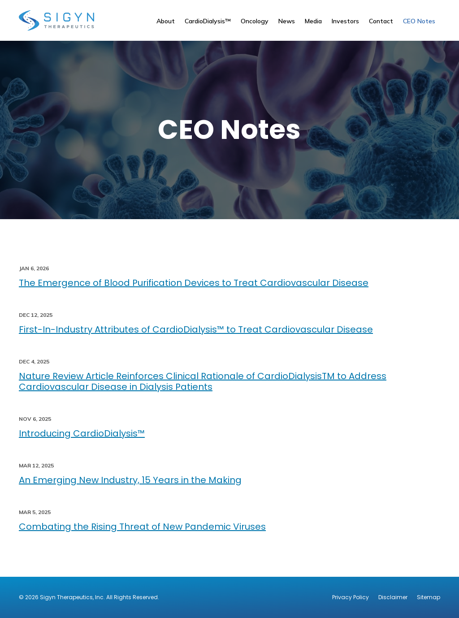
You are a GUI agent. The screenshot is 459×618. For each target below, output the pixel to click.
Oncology (254, 21)
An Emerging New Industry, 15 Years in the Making (130, 480)
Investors (345, 21)
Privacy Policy (350, 597)
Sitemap (428, 597)
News (286, 21)
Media (313, 21)
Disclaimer (392, 597)
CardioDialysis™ (208, 21)
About (165, 21)
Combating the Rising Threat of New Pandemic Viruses (142, 526)
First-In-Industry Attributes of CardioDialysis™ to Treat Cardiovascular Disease (196, 329)
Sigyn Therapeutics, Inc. (72, 597)
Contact (381, 21)
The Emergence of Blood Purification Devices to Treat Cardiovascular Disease (193, 283)
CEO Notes (419, 21)
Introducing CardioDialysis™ (82, 433)
